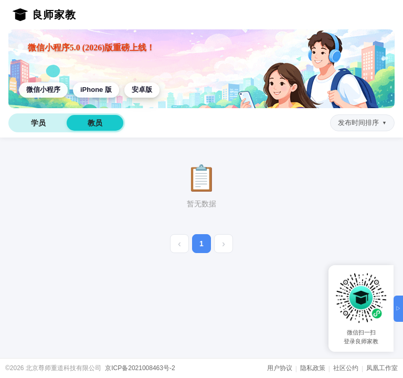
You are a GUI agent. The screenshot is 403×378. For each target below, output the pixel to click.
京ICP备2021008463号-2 (140, 368)
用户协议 (279, 368)
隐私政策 (312, 368)
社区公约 (345, 368)
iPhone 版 (96, 89)
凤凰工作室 (382, 368)
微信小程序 (43, 89)
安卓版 (142, 89)
